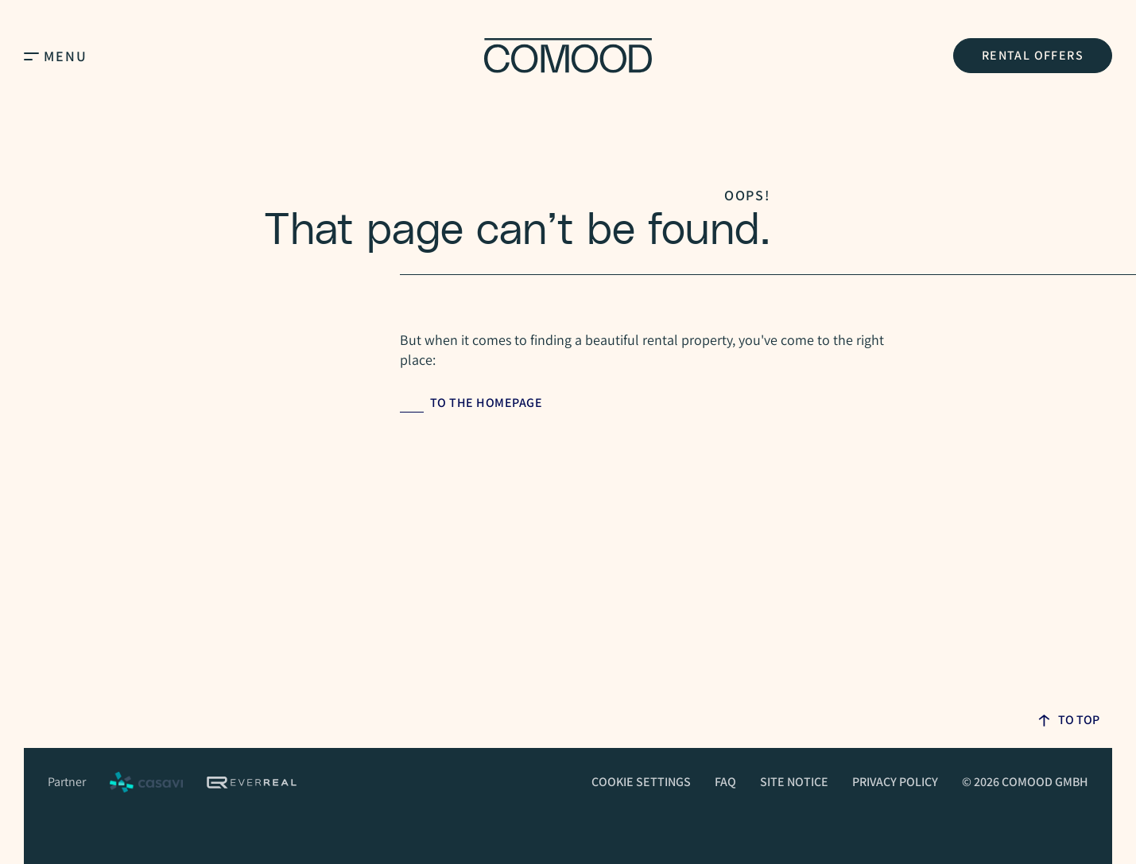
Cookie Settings (641, 781)
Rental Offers (1033, 55)
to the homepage (486, 402)
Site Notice (794, 781)
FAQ (725, 781)
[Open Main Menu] (31, 55)
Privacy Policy (895, 781)
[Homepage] (568, 55)
